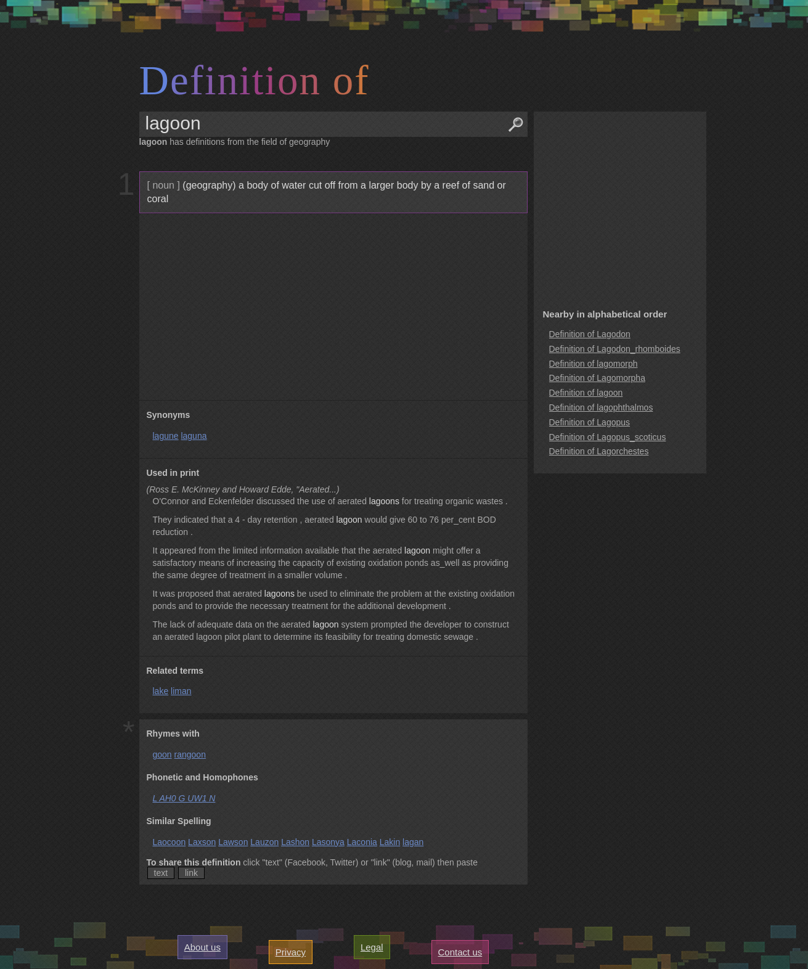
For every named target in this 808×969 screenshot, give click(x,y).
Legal (372, 947)
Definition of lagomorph (593, 364)
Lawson (233, 842)
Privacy (290, 952)
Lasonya (328, 842)
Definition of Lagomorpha (597, 378)
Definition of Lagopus (589, 422)
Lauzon (264, 842)
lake (161, 691)
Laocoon (169, 842)
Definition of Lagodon (589, 334)
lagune (166, 436)
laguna (193, 436)
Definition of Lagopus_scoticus (607, 437)
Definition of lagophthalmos (601, 407)
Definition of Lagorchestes (599, 451)
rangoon (190, 754)
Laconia (362, 842)
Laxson (202, 842)
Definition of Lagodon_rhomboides (614, 349)
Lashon (295, 842)
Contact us (460, 952)
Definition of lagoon (586, 393)
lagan (412, 842)
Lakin (390, 842)
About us (202, 947)
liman (181, 691)
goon (162, 754)
